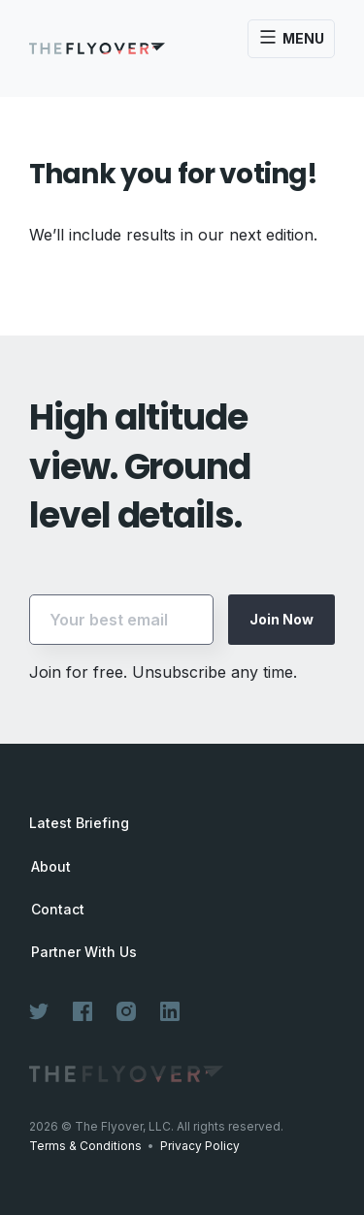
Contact (57, 909)
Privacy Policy (200, 1145)
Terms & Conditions (85, 1145)
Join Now (281, 619)
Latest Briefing (79, 823)
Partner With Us (84, 952)
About (51, 867)
